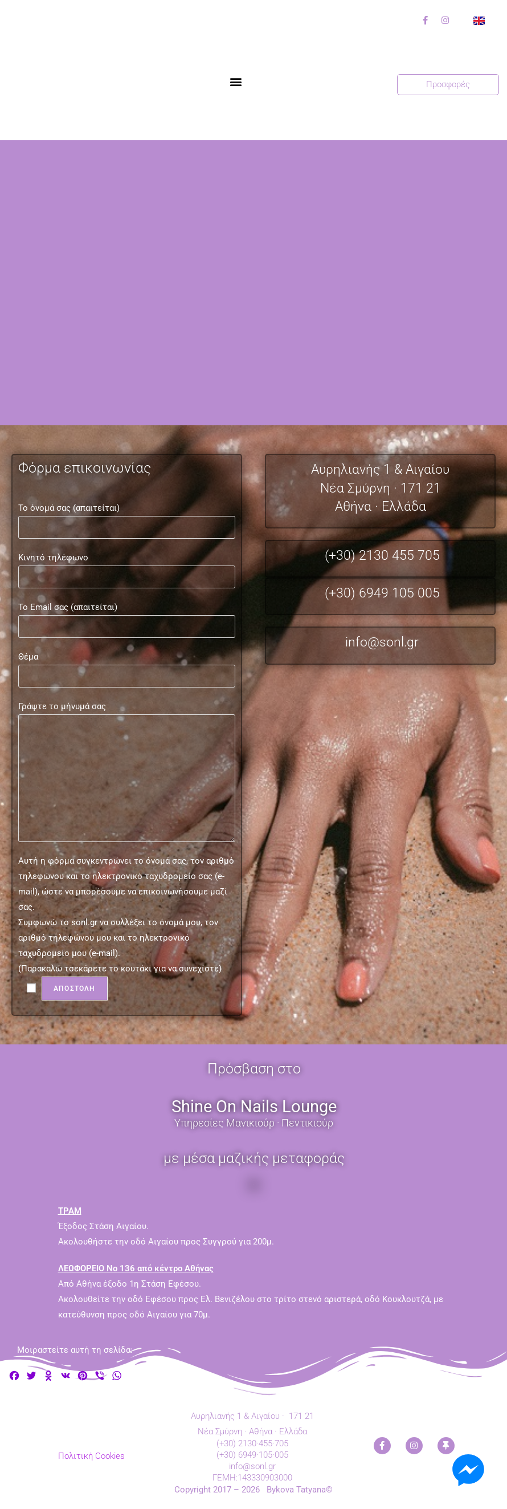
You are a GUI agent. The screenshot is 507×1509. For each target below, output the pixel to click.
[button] (236, 81)
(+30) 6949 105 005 (382, 593)
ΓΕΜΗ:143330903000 (252, 1478)
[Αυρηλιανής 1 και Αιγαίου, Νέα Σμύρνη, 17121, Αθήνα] (253, 282)
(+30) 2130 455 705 (382, 555)
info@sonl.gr (382, 642)
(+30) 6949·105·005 (252, 1455)
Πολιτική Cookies (91, 1456)
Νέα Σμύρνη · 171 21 (380, 488)
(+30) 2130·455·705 (252, 1443)
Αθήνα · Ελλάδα (380, 506)
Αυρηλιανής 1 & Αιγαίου (380, 469)
